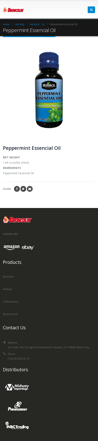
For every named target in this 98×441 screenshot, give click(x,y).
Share (7, 189)
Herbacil (7, 289)
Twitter (23, 189)
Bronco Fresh (10, 314)
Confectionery (10, 301)
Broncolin (8, 276)
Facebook (17, 189)
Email (30, 189)
